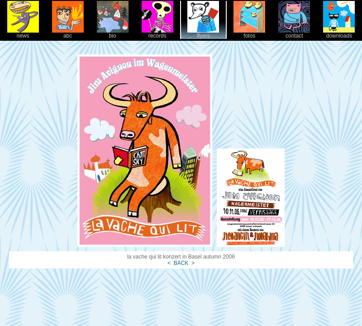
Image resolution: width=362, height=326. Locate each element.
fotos (249, 33)
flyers (203, 33)
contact (294, 33)
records (157, 33)
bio (113, 33)
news (23, 33)
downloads (339, 33)
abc (68, 33)
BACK (181, 263)
